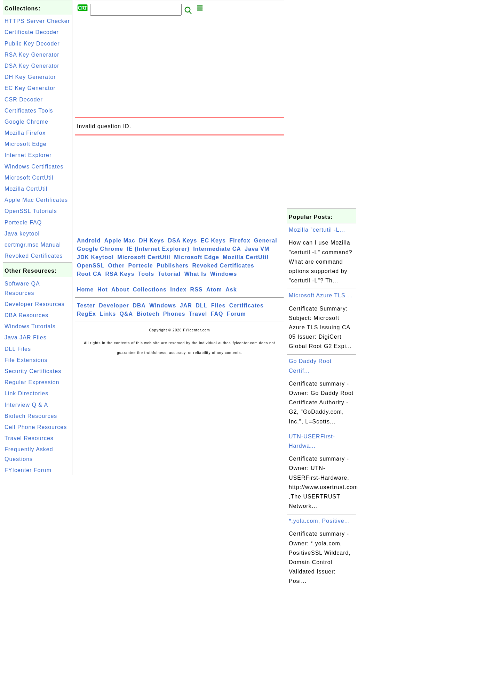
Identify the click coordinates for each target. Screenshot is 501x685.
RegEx (86, 314)
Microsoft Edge (26, 144)
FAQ (217, 314)
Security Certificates (33, 371)
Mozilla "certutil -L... (317, 230)
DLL (201, 305)
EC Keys (213, 241)
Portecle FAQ (23, 222)
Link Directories (26, 393)
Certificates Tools (29, 111)
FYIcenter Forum (28, 470)
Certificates (246, 305)
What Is (195, 274)
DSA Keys (182, 241)
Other (116, 266)
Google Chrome (26, 122)
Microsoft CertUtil (29, 178)
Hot (102, 289)
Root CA (89, 274)
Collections (150, 289)
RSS (196, 289)
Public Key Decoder (32, 44)
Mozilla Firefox (25, 133)
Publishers (173, 266)
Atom (214, 289)
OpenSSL (90, 266)
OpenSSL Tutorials (31, 211)
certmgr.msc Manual (33, 245)
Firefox (239, 241)
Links (108, 314)
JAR (186, 305)
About (120, 289)
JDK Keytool (95, 257)
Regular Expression (32, 382)
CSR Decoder (24, 99)
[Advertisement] (37, 581)
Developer (114, 305)
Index (178, 289)
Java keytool (22, 234)
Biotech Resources (31, 416)
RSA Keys (119, 274)
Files (218, 305)
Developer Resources (35, 304)
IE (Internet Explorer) (158, 249)
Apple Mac (119, 241)
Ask (231, 289)
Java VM (257, 249)
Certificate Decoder (32, 32)
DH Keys (151, 241)
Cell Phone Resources (36, 427)
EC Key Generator (30, 88)
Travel (198, 314)
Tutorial (169, 274)
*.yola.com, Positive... (319, 521)
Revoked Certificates (34, 256)
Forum (236, 314)
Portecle (140, 266)
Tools (146, 274)
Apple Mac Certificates (36, 200)
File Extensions (26, 360)
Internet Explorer (28, 155)
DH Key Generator (30, 77)
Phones (174, 314)
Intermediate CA (217, 249)
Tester (86, 305)
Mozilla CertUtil (26, 189)
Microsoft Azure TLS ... (321, 295)
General (265, 241)
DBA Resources (26, 315)
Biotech (148, 314)
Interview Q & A (26, 405)
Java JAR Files (26, 337)
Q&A (126, 314)
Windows (223, 274)
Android (89, 241)
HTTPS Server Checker (37, 21)
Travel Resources (29, 438)
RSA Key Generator (32, 55)
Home (85, 289)
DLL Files (18, 349)
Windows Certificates (34, 167)
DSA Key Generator (32, 66)
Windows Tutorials (30, 326)
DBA (139, 305)
